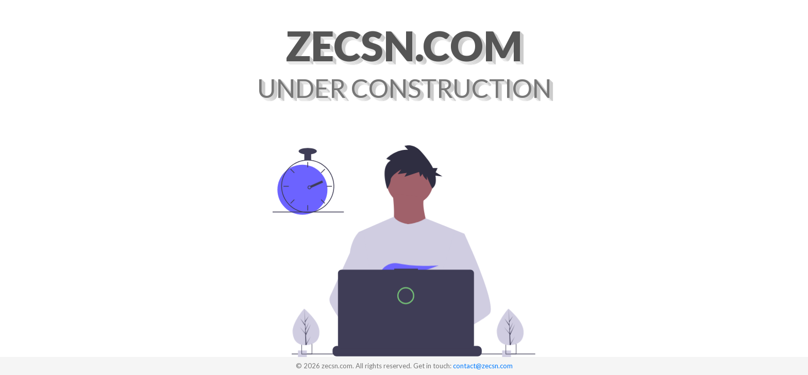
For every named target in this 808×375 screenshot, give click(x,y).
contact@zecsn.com (483, 366)
